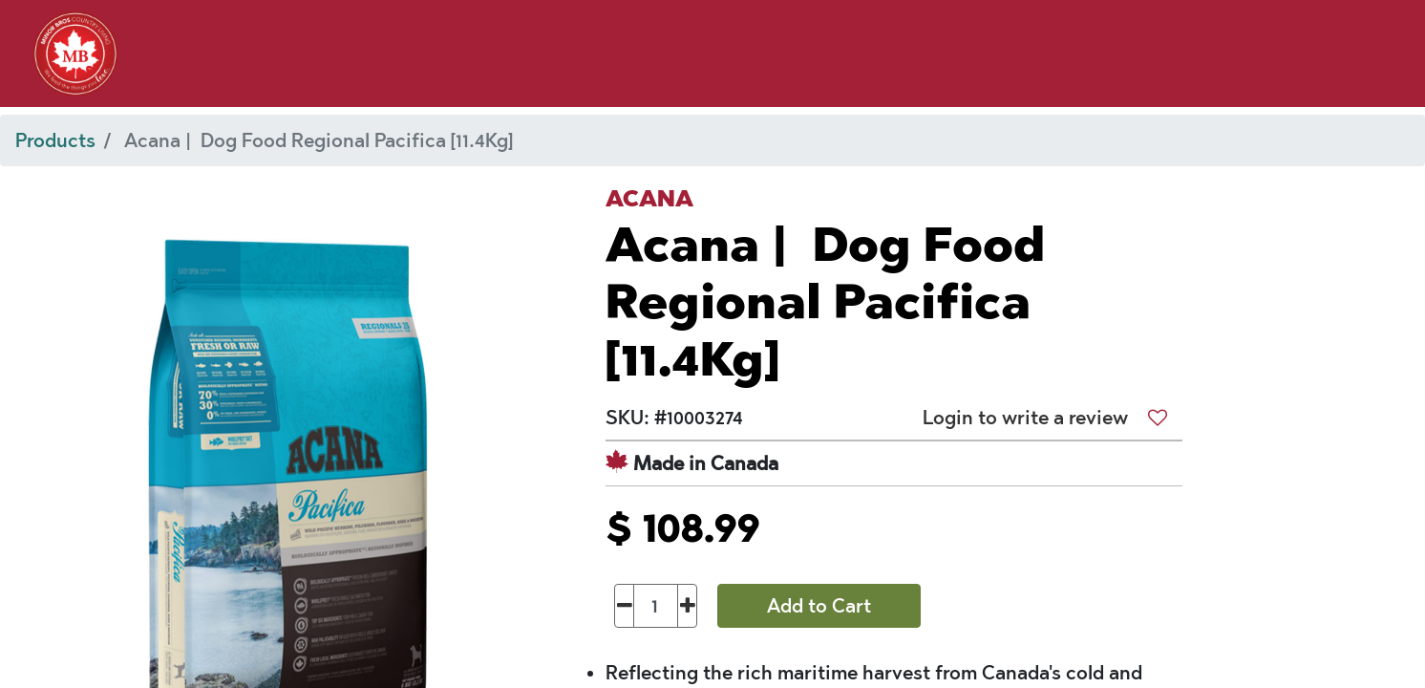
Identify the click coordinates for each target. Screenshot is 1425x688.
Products (55, 140)
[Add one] (687, 606)
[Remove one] (624, 606)
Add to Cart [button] (819, 605)
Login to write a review (1025, 417)
